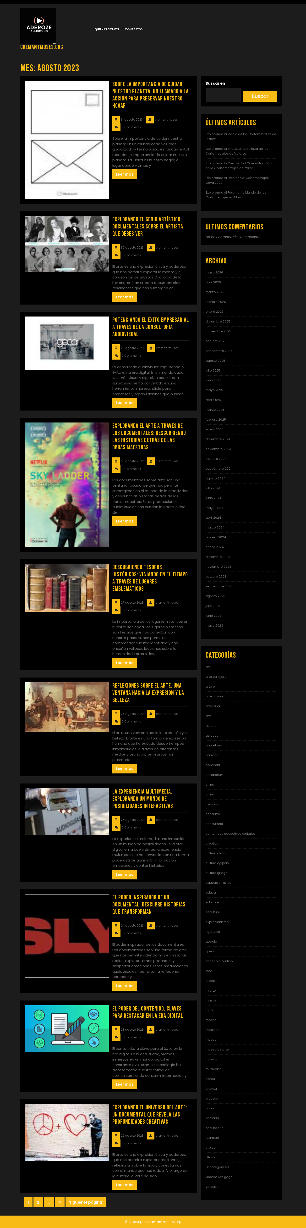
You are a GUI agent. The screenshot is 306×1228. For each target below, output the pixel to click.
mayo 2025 (214, 390)
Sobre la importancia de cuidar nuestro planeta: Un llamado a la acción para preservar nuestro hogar (150, 95)
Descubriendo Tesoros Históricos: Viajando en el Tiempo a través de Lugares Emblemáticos (150, 578)
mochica (212, 1030)
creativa (212, 843)
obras (210, 1079)
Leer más (124, 174)
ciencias (212, 804)
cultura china (216, 853)
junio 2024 (214, 498)
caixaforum (214, 774)
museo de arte (217, 1049)
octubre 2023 (216, 576)
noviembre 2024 (218, 449)
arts (209, 716)
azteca (211, 725)
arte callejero (216, 676)
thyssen (212, 1147)
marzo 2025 (215, 409)
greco (210, 951)
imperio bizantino (219, 961)
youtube (212, 1186)
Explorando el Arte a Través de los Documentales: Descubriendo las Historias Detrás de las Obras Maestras (149, 436)
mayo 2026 (214, 272)
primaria (212, 1118)
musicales (214, 1069)
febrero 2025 (216, 419)
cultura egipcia (217, 863)
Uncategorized (217, 1167)
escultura (213, 912)
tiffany (210, 1157)
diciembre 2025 (218, 321)
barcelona (214, 745)
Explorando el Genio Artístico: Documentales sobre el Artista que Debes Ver (147, 227)
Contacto (133, 29)
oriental (212, 1088)
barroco (212, 755)
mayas (211, 1000)
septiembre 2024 (219, 468)
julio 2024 (213, 488)
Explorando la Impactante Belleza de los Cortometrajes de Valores (237, 151)
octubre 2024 (216, 458)
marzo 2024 (215, 527)
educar (211, 892)
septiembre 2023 (219, 586)
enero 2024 (215, 547)
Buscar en (215, 83)
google (211, 941)
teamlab (212, 1137)
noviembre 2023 (218, 566)
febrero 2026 (216, 302)
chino (210, 794)
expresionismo (217, 922)
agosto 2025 (215, 360)
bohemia (213, 765)
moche (211, 1020)
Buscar (260, 96)
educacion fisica (218, 882)
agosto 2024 (215, 478)
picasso (212, 1098)
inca (209, 971)
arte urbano (215, 696)
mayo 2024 (214, 508)
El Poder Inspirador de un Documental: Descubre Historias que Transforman (149, 905)
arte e (210, 686)
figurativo (213, 931)
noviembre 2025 (218, 331)
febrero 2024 (216, 537)
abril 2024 (213, 517)
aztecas (212, 735)
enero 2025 (215, 429)
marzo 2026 (215, 292)
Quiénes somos (106, 29)
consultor (213, 814)
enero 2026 (215, 311)
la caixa (212, 980)
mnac (210, 1010)
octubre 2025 (216, 341)
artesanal (213, 706)
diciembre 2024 (218, 439)
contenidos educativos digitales (231, 833)
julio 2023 (213, 606)
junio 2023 (213, 615)
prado (210, 1108)
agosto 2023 (215, 596)
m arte (211, 990)
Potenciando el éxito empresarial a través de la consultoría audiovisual (150, 327)
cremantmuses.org (41, 47)
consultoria (214, 824)
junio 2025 (213, 380)
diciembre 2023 (218, 557)
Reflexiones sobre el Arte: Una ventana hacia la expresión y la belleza (148, 693)
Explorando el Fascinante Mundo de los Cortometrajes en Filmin (236, 195)
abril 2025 (213, 400)
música (211, 1059)
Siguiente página (85, 1202)
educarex (213, 902)
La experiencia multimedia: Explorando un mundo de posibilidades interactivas (142, 799)
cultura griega (217, 873)
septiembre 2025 (219, 351)
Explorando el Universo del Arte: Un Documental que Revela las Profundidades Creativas (149, 1115)
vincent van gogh (219, 1177)
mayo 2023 (214, 625)
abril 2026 (213, 282)
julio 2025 (213, 370)
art (208, 667)
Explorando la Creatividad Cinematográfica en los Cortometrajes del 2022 (239, 165)
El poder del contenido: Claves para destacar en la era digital (147, 1012)
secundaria (215, 1128)
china (210, 784)
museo (211, 1039)
